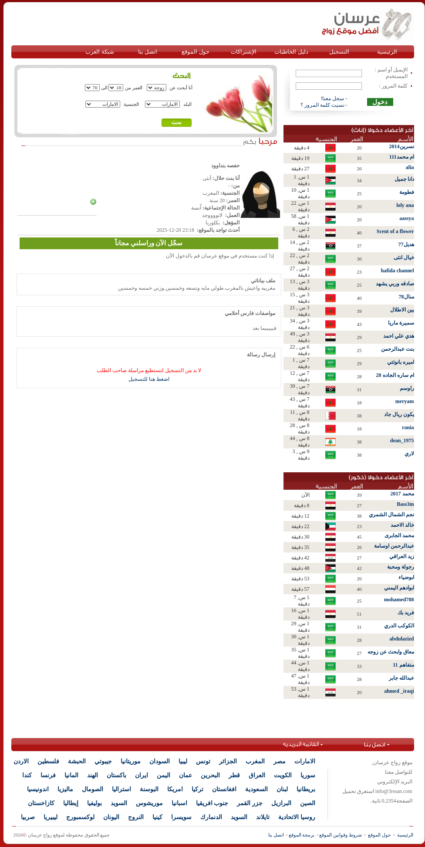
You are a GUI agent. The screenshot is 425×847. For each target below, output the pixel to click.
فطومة (406, 192)
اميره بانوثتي (400, 362)
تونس (203, 761)
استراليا (121, 789)
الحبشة (77, 761)
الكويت (283, 775)
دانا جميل (404, 179)
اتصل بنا (147, 51)
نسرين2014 (401, 146)
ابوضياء (406, 577)
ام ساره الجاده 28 (395, 375)
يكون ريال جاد (399, 414)
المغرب (255, 761)
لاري (409, 454)
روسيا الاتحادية (296, 817)
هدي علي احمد (398, 336)
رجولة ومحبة (400, 567)
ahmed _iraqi (399, 691)
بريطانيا (306, 789)
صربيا (28, 817)
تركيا (197, 789)
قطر (234, 775)
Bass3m (405, 504)
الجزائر (228, 761)
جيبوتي (103, 761)
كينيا (157, 817)
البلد (187, 104)
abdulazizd (401, 639)
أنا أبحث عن (181, 87)
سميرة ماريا (401, 323)
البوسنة (149, 789)
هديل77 (406, 244)
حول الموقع (195, 51)
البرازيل (281, 803)
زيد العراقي (401, 556)
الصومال (92, 789)
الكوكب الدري (399, 626)
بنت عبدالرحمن (397, 349)
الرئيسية (387, 51)
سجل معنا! (332, 98)
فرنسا (48, 775)
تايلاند (263, 817)
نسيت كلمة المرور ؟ (322, 105)
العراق (257, 775)
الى (104, 87)
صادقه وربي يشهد (395, 284)
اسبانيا (179, 803)
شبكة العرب (99, 51)
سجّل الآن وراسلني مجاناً (148, 243)
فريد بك (406, 613)
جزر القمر (250, 803)
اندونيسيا (38, 789)
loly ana (405, 205)
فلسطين (48, 761)
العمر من (133, 87)
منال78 (406, 297)
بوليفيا (94, 803)
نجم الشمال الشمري (391, 515)
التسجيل (339, 51)
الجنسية (131, 104)
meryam (404, 401)
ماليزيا (65, 789)
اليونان (111, 817)
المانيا (71, 775)
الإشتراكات (243, 51)
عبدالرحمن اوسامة (394, 546)
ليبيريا (50, 817)
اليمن (163, 775)
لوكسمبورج (80, 817)
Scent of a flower (395, 231)
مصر (279, 761)
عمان (185, 775)
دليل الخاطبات (291, 51)
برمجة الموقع (302, 834)
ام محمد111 (401, 157)
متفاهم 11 (403, 665)
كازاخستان (41, 803)
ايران (141, 775)
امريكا (175, 789)
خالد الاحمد (402, 525)
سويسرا (181, 817)
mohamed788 (399, 599)
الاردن (21, 761)
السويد (119, 803)
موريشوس (149, 803)
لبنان (282, 789)
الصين (307, 803)
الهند (92, 775)
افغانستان (224, 789)
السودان (159, 761)
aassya (406, 218)
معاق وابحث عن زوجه (391, 652)
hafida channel (397, 271)
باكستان (116, 775)
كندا (27, 775)
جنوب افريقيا (212, 803)
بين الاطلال (402, 310)
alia (410, 167)
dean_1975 (402, 440)
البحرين (210, 775)
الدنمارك (211, 817)
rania (408, 427)
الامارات (304, 761)
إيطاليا (70, 803)
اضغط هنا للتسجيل (148, 379)
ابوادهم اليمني (399, 588)
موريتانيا (131, 761)
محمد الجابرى (399, 535)
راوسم (407, 388)
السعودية (256, 789)
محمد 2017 (402, 494)
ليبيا (183, 761)
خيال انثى (404, 257)
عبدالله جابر (401, 678)
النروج (136, 817)
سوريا (307, 775)
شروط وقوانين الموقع (340, 834)
